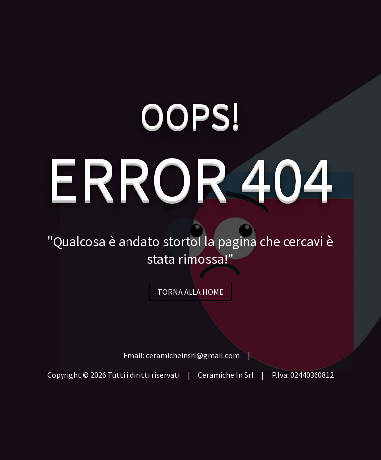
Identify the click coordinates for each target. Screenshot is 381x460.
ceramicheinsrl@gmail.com (193, 355)
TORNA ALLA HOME (190, 292)
